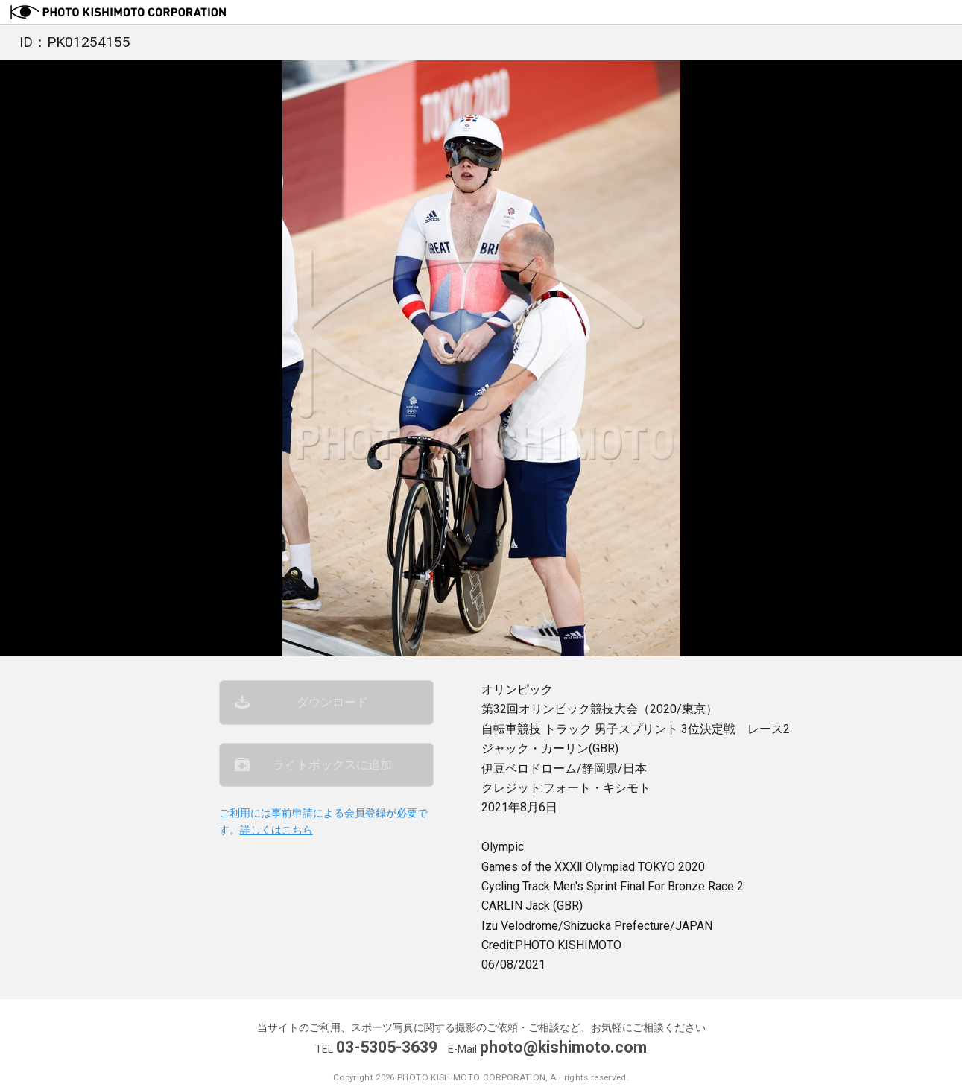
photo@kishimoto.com (563, 1047)
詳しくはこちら (276, 830)
